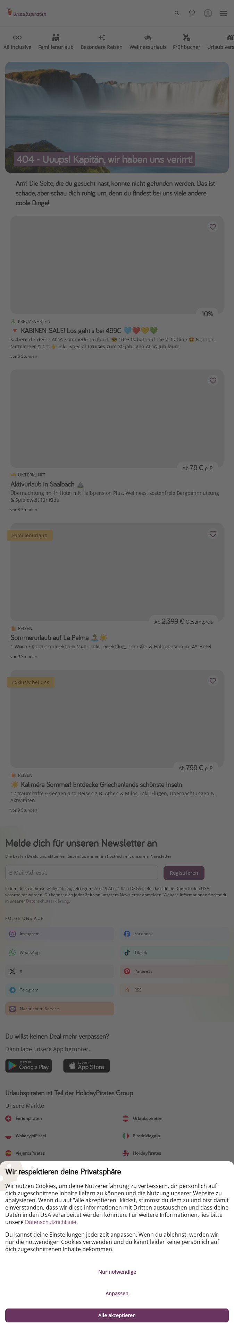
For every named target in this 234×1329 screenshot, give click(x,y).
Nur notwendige (117, 1272)
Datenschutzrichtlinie (50, 1222)
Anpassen (117, 1293)
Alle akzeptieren (117, 1315)
